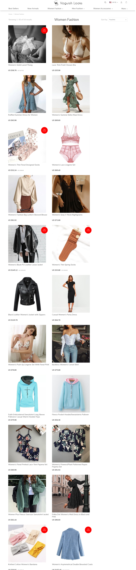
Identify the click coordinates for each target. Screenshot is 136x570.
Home (10, 14)
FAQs (81, 548)
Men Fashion (77, 9)
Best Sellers (13, 9)
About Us (52, 548)
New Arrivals (33, 9)
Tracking (82, 557)
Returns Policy (84, 554)
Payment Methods (85, 550)
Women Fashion (54, 9)
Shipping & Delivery (85, 552)
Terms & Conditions (55, 557)
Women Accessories (102, 9)
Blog (50, 552)
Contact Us (52, 550)
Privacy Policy (53, 554)
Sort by (104, 20)
